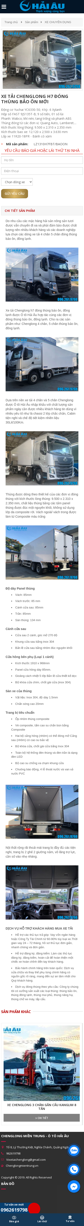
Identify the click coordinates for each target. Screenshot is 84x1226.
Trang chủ (11, 22)
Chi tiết (41, 1118)
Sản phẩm (31, 22)
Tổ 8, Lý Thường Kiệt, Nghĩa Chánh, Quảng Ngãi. (37, 1147)
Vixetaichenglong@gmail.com (26, 1160)
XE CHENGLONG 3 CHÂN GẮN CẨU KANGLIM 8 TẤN (41, 1107)
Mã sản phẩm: (17, 144)
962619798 (13, 1153)
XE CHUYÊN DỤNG (58, 22)
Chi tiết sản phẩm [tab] (20, 211)
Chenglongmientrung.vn (22, 1166)
